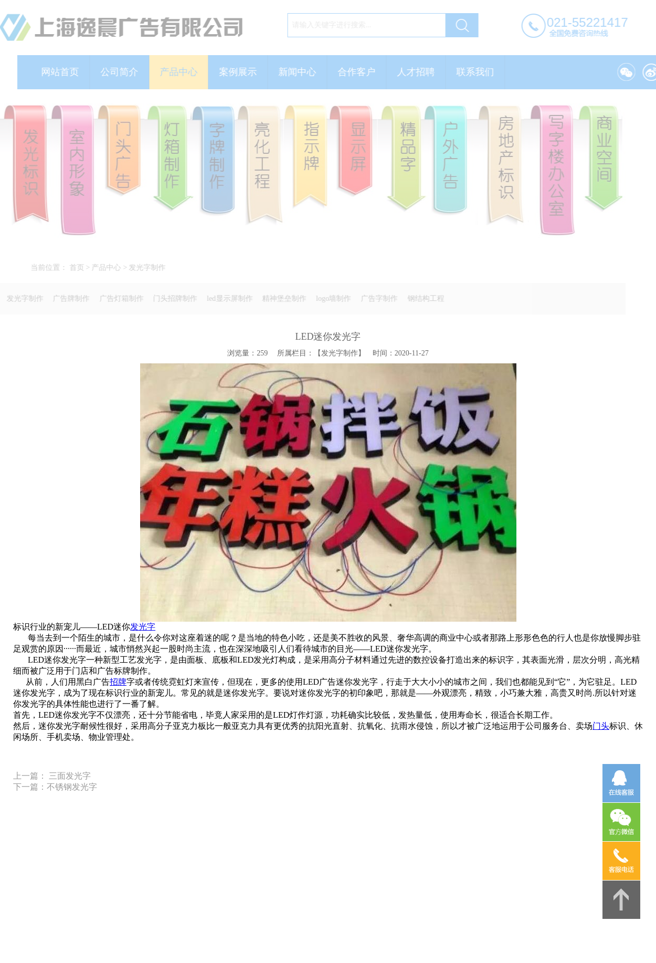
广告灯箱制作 (117, 298)
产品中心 (183, 72)
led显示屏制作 (225, 298)
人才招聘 (420, 72)
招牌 (118, 681)
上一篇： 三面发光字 (52, 775)
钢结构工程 (421, 298)
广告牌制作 (66, 298)
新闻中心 (302, 72)
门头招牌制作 (171, 298)
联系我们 (480, 72)
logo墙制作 (329, 298)
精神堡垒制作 (280, 298)
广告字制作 (374, 298)
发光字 (142, 626)
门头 (600, 725)
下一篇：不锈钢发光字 (55, 786)
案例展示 (242, 72)
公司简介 (124, 72)
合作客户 (361, 72)
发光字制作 (151, 267)
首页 (80, 267)
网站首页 (64, 72)
